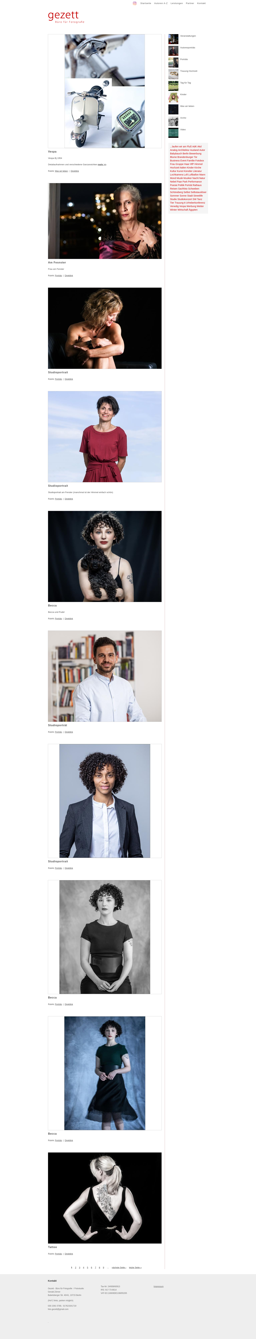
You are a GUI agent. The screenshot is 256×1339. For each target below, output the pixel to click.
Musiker (187, 178)
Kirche (197, 167)
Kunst (180, 171)
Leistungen (177, 3)
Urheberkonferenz (195, 202)
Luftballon (193, 174)
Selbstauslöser (198, 192)
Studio (173, 199)
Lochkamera (176, 174)
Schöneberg (176, 192)
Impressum (159, 1286)
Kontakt (201, 3)
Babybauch (176, 153)
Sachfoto (182, 188)
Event (183, 160)
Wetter (200, 206)
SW (194, 199)
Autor (202, 150)
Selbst (187, 192)
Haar (186, 164)
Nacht (195, 178)
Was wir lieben (61, 171)
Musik (180, 178)
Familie (191, 160)
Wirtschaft (183, 209)
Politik (181, 185)
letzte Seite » (135, 1267)
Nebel (173, 181)
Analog (174, 150)
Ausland (194, 150)
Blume (173, 157)
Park (185, 181)
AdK (194, 146)
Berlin (186, 153)
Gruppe (180, 164)
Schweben (193, 188)
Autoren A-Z (161, 3)
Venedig (174, 206)
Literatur (197, 171)
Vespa (182, 206)
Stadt (190, 195)
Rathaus (197, 185)
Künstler (188, 171)
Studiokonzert (184, 199)
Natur (202, 178)
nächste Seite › (119, 1267)
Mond (173, 178)
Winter (173, 209)
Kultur (173, 171)
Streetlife (198, 195)
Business (175, 160)
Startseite (145, 3)
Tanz (199, 199)
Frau (172, 164)
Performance (195, 181)
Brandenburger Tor (187, 157)
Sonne (183, 195)
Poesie (173, 185)
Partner (190, 3)
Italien (183, 167)
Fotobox (199, 160)
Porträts (58, 275)
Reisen (174, 188)
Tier (172, 202)
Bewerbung (195, 153)
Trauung (179, 202)
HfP (192, 164)
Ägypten (193, 209)
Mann (202, 174)
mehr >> (102, 164)
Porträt (188, 185)
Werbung (191, 206)
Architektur (183, 150)
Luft (186, 174)
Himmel (198, 164)
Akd (199, 146)
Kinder (190, 167)
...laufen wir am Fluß (181, 146)
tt (184, 202)
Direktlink (75, 171)
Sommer (174, 195)
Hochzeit (174, 167)
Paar (179, 181)
